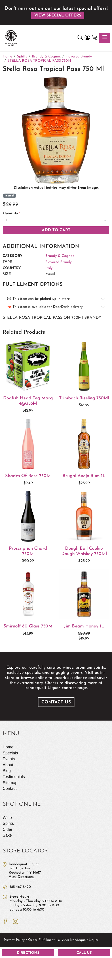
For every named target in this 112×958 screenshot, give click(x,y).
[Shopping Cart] (94, 38)
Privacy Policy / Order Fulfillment (29, 940)
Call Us (84, 953)
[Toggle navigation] (104, 38)
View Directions (21, 877)
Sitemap (10, 782)
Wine (7, 817)
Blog (7, 770)
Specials (10, 753)
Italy (49, 268)
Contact (10, 788)
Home (8, 747)
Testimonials (14, 776)
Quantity (11, 213)
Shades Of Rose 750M (28, 476)
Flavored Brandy (58, 262)
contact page (74, 688)
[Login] (87, 38)
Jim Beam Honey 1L (84, 626)
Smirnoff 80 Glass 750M (28, 626)
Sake (7, 835)
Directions (28, 953)
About (8, 765)
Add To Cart (56, 230)
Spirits (8, 823)
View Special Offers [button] (57, 15)
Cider (7, 829)
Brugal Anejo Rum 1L (84, 476)
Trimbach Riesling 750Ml (84, 398)
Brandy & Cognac (59, 256)
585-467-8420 (20, 887)
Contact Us (56, 702)
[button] (80, 38)
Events (9, 759)
